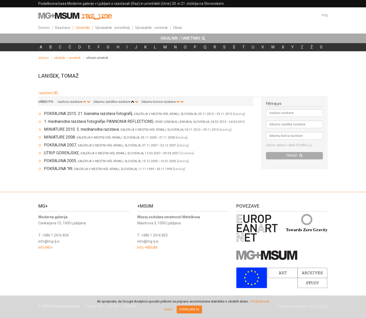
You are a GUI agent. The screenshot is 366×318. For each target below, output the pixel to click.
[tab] (183, 38)
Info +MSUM (147, 247)
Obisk (177, 28)
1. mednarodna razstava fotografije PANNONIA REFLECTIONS (98, 121)
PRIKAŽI (294, 155)
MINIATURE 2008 (59, 137)
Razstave (62, 28)
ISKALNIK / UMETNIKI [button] (183, 38)
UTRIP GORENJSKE (61, 152)
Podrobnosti (260, 301)
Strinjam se (189, 309)
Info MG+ (45, 247)
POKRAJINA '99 (58, 168)
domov (43, 58)
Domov (44, 28)
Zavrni (168, 309)
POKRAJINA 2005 (60, 160)
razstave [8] (48, 93)
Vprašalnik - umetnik (151, 28)
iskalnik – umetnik (67, 58)
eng (325, 15)
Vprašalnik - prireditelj (112, 28)
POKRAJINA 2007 (60, 145)
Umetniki (83, 28)
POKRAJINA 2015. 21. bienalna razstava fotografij (88, 113)
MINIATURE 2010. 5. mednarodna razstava (81, 129)
